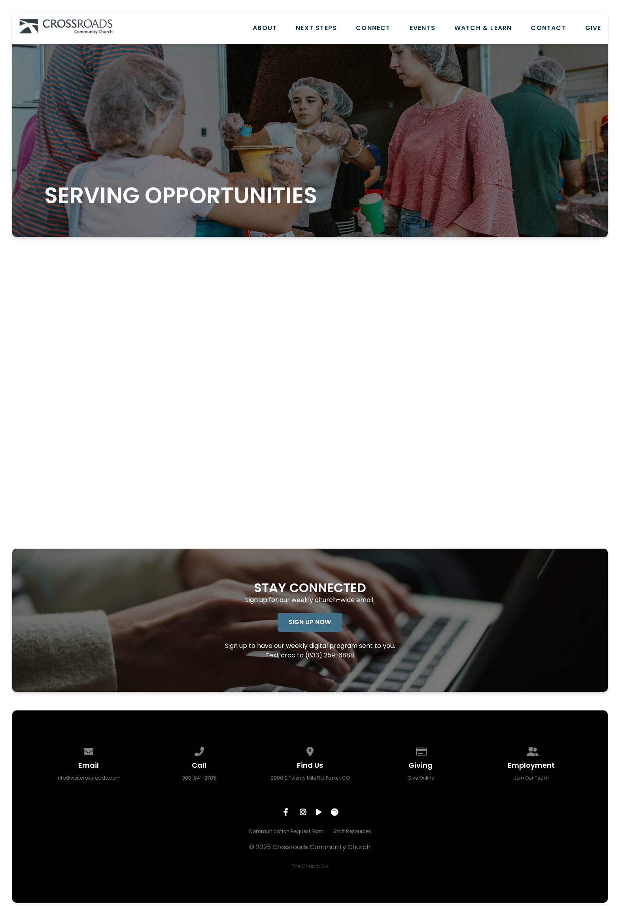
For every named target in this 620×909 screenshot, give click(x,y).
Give (593, 28)
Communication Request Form (286, 831)
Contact (548, 28)
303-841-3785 (199, 778)
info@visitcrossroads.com (89, 778)
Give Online (420, 778)
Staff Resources (352, 831)
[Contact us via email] (88, 750)
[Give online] (420, 750)
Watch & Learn (483, 28)
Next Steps (316, 28)
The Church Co (310, 866)
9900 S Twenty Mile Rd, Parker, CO (310, 778)
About (265, 28)
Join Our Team (531, 778)
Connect (373, 28)
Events (422, 28)
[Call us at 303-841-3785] (199, 750)
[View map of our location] (310, 750)
